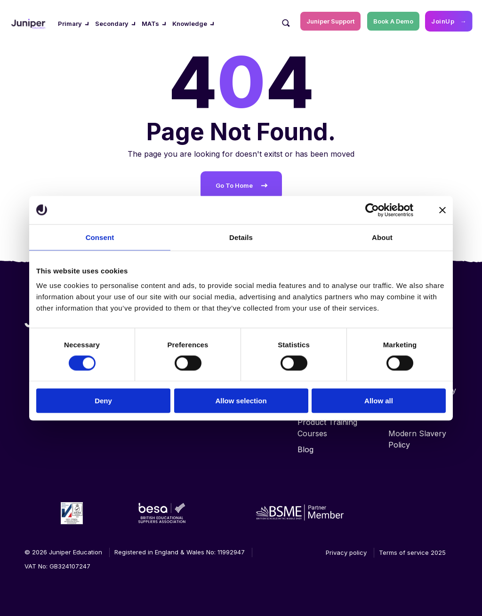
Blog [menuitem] (305, 449)
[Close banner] (442, 210)
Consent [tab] (100, 237)
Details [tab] (241, 237)
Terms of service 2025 (412, 552)
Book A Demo (393, 21)
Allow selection (240, 401)
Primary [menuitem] (70, 23)
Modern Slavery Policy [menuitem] (417, 439)
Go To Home (234, 185)
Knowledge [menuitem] (189, 23)
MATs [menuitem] (150, 23)
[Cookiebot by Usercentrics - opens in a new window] (372, 210)
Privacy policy (346, 552)
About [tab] (382, 237)
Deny (103, 401)
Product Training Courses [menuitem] (327, 427)
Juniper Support (330, 21)
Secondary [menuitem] (112, 23)
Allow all (378, 401)
